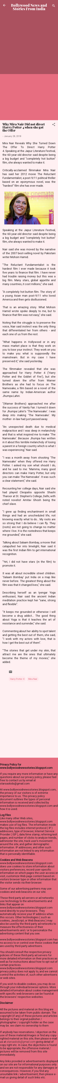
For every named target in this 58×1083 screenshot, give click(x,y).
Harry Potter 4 (17, 679)
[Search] (54, 6)
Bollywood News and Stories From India (29, 7)
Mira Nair (32, 679)
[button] (54, 125)
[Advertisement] (29, 46)
